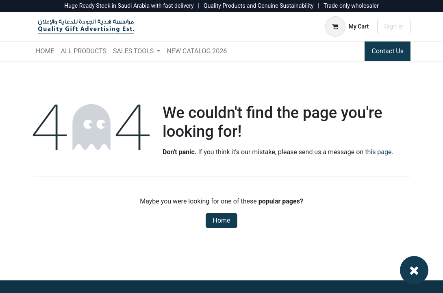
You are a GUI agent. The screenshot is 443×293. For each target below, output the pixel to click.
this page (378, 152)
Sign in (394, 26)
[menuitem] (45, 51)
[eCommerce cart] (347, 26)
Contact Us (387, 51)
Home (221, 220)
